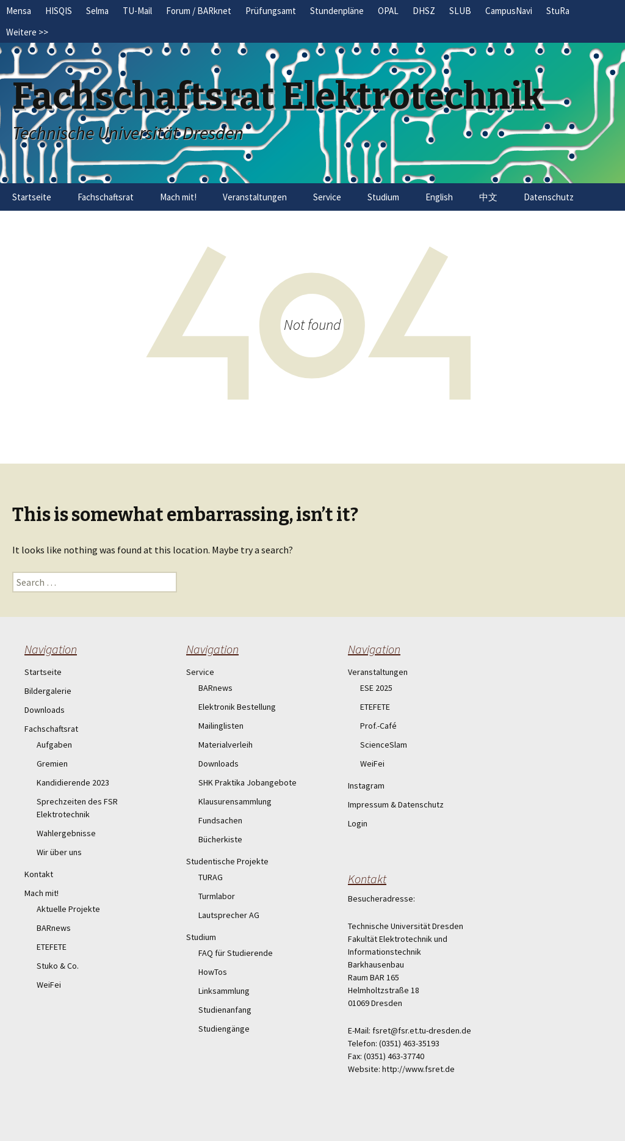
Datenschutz (549, 197)
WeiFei (49, 984)
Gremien (52, 763)
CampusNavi (508, 10)
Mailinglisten (221, 725)
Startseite (31, 197)
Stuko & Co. (58, 965)
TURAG (210, 877)
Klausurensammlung (235, 801)
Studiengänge (224, 1028)
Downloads (44, 709)
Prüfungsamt (270, 10)
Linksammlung (224, 990)
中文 (488, 197)
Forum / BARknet (198, 10)
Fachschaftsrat (106, 197)
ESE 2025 (376, 687)
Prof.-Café (378, 725)
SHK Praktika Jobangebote (247, 782)
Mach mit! (178, 197)
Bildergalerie (47, 690)
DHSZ (424, 10)
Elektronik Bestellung (237, 706)
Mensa (18, 10)
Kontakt (38, 874)
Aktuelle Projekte (68, 908)
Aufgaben (54, 744)
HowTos (212, 971)
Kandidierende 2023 (73, 782)
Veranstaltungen (255, 197)
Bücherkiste (220, 839)
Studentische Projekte (227, 861)
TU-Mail (137, 10)
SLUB (460, 10)
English (439, 197)
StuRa (557, 10)
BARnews (54, 927)
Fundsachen (220, 820)
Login (357, 823)
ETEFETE (52, 946)
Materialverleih (225, 744)
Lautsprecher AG (228, 915)
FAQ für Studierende (235, 952)
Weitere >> (27, 32)
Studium (383, 197)
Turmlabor (216, 896)
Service (327, 197)
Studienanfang (224, 1009)
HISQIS (58, 10)
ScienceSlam (383, 744)
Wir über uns (59, 852)
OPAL (388, 10)
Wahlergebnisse (66, 833)
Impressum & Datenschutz (396, 804)
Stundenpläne (337, 10)
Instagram (366, 785)
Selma (97, 10)
